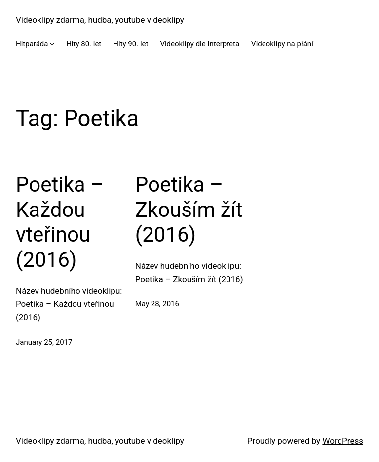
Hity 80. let (83, 44)
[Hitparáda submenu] (52, 44)
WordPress (342, 441)
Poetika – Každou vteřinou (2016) (60, 221)
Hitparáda (32, 44)
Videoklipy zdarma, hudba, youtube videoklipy (100, 20)
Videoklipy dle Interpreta (199, 44)
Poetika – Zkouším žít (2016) (189, 209)
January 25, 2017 (44, 342)
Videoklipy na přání (282, 44)
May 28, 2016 (157, 303)
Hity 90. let (130, 44)
